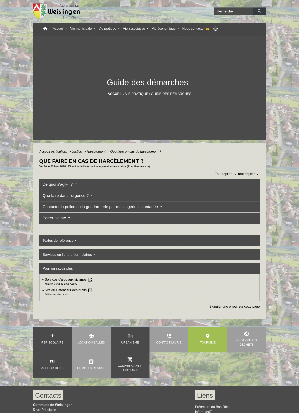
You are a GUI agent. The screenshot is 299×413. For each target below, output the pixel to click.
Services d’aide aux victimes (68, 279)
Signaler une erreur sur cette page (234, 306)
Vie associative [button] (134, 28)
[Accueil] (56, 11)
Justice (77, 151)
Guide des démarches (171, 94)
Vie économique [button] (164, 28)
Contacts (48, 395)
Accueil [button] (58, 28)
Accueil (115, 94)
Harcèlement (97, 151)
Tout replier (226, 174)
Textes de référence (58, 240)
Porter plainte (55, 218)
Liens (205, 395)
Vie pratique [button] (107, 28)
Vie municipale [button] (81, 28)
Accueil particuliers (53, 151)
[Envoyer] (259, 11)
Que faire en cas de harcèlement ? (135, 151)
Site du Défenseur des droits (68, 290)
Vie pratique (136, 94)
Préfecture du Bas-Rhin (212, 407)
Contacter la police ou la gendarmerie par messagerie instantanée (101, 207)
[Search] (233, 11)
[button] (45, 29)
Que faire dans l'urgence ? (66, 195)
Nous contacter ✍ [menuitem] (196, 28)
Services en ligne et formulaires (68, 255)
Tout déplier (249, 174)
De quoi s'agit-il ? (58, 184)
